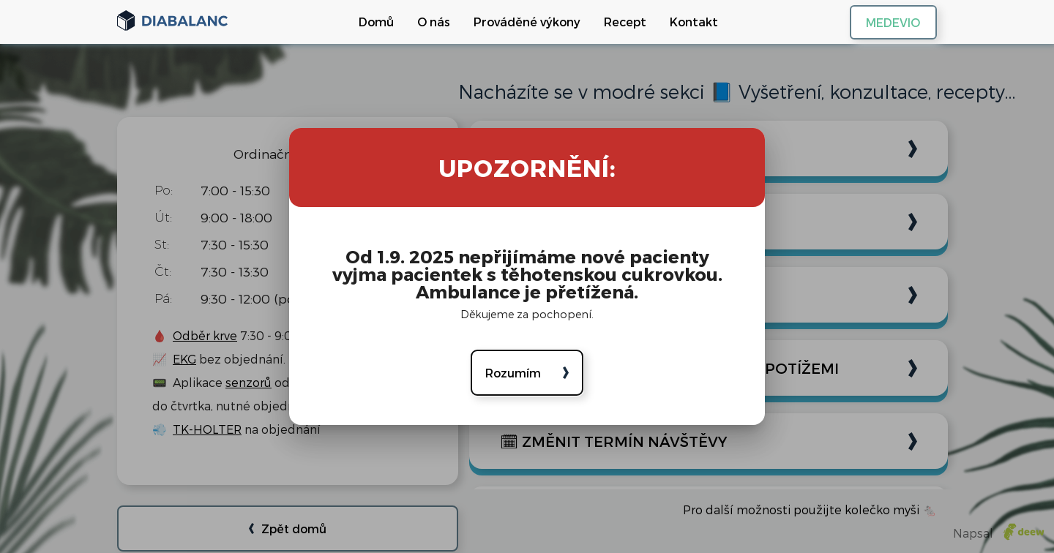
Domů (369, 22)
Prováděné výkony (520, 22)
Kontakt (687, 22)
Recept (618, 22)
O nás (427, 22)
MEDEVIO (877, 22)
